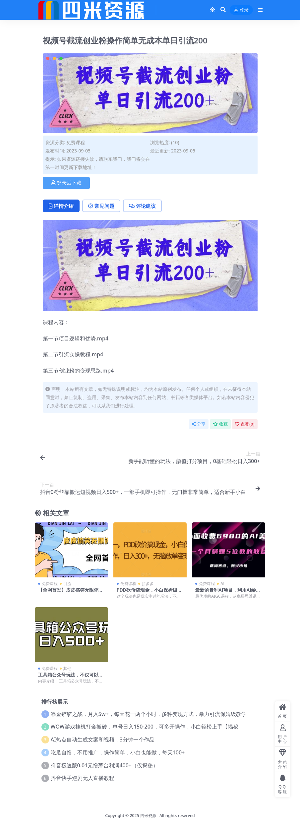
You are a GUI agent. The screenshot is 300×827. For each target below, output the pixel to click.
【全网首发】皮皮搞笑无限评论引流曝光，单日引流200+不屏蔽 (71, 593)
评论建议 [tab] (142, 206)
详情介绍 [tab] (61, 206)
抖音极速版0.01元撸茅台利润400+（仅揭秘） (104, 765)
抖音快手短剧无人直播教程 (82, 778)
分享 (199, 424)
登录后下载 (66, 183)
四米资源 (148, 815)
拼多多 (148, 583)
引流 (67, 583)
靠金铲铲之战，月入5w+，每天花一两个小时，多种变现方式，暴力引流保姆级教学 (149, 714)
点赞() (244, 424)
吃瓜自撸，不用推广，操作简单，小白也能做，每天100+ (118, 752)
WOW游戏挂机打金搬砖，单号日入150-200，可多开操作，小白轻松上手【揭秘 (144, 726)
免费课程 (75, 142)
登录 (241, 10)
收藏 (220, 424)
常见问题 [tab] (101, 206)
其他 (67, 668)
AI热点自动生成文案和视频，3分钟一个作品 (102, 739)
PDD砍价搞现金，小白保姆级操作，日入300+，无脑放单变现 (149, 593)
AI (222, 583)
